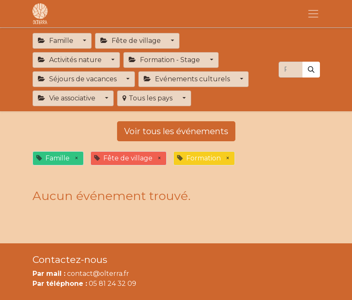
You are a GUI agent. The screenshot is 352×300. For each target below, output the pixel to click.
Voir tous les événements (176, 131)
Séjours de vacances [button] (78, 79)
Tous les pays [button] (148, 98)
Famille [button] (56, 41)
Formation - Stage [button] (165, 60)
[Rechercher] (311, 70)
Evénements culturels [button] (188, 79)
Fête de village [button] (131, 41)
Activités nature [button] (70, 60)
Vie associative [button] (67, 98)
